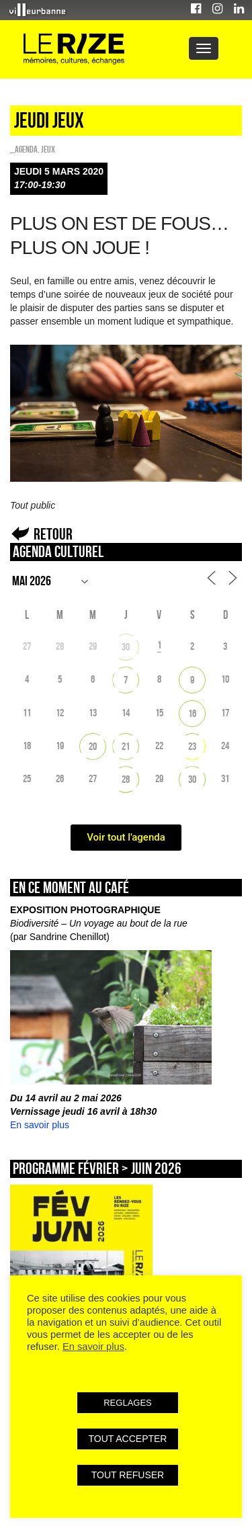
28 (126, 779)
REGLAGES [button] (127, 1403)
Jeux (48, 149)
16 (192, 713)
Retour (53, 534)
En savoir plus (39, 1124)
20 (93, 746)
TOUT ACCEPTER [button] (128, 1438)
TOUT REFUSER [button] (127, 1475)
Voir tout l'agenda (126, 837)
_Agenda (24, 149)
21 (126, 746)
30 (126, 646)
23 (192, 746)
